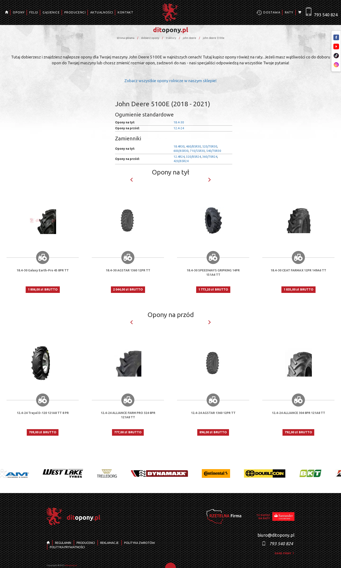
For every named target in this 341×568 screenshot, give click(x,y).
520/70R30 (209, 146)
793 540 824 (326, 14)
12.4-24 (179, 128)
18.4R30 (179, 146)
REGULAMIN (63, 543)
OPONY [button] (19, 12)
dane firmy (284, 553)
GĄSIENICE (51, 12)
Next (209, 180)
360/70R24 (209, 156)
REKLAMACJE (109, 543)
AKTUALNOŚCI (101, 12)
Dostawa (268, 12)
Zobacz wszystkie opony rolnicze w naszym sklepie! (170, 80)
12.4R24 (179, 156)
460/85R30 (193, 146)
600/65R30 (181, 151)
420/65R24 (181, 161)
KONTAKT (125, 12)
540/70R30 (213, 151)
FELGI (33, 12)
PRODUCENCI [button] (75, 12)
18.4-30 (179, 122)
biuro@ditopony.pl (275, 535)
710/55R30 (197, 151)
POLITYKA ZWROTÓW (139, 543)
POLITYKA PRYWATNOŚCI (67, 547)
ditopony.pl (71, 565)
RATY (289, 12)
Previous (132, 180)
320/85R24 (193, 156)
